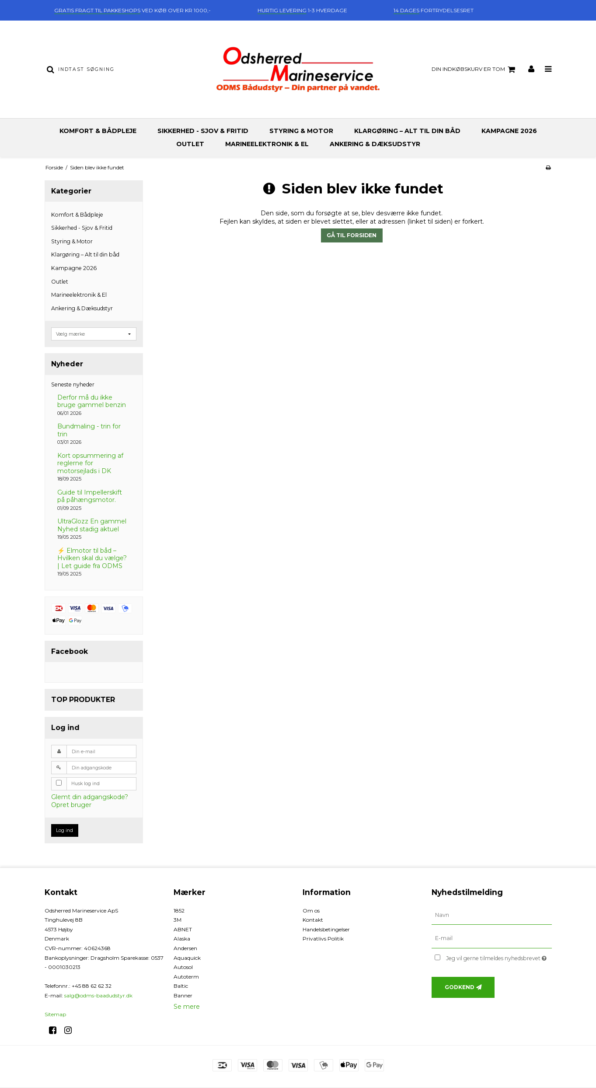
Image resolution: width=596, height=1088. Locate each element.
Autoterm (186, 976)
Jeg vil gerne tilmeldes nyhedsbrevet (498, 956)
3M (177, 919)
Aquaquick (187, 958)
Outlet (190, 144)
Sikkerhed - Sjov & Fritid (202, 131)
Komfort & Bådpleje (97, 131)
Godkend (459, 987)
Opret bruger (71, 805)
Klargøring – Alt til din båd (407, 131)
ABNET (183, 929)
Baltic (181, 986)
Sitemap (55, 1014)
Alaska (182, 938)
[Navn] (492, 915)
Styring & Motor (301, 131)
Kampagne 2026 (509, 131)
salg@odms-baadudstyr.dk (98, 995)
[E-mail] (492, 938)
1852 (179, 910)
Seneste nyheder (72, 384)
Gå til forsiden (351, 235)
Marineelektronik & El (267, 144)
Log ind (64, 830)
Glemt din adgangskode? (89, 797)
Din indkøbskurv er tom (475, 70)
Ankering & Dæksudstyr (375, 144)
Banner (183, 995)
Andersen (185, 948)
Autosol (183, 967)
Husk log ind (85, 783)
